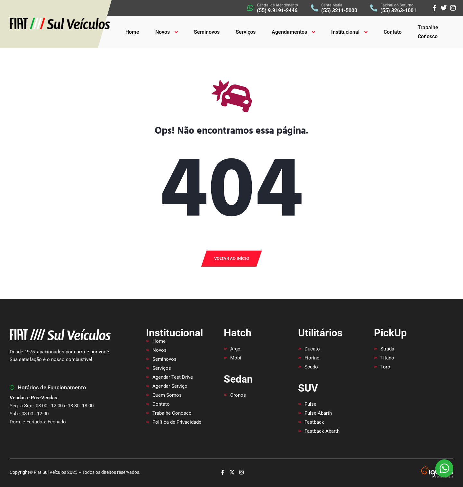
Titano (387, 358)
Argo (235, 349)
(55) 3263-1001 (398, 10)
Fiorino (312, 358)
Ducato (312, 349)
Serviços (246, 32)
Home (132, 32)
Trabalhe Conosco (428, 32)
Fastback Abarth (322, 431)
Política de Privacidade (176, 422)
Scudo (311, 367)
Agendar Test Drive (172, 377)
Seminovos (207, 32)
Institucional (345, 32)
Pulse (310, 404)
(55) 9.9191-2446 (277, 10)
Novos (162, 32)
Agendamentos (289, 32)
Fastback (314, 422)
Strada (387, 349)
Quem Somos (167, 395)
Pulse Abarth (318, 413)
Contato (393, 32)
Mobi (235, 358)
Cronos (238, 395)
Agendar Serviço (169, 386)
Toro (385, 367)
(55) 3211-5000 (339, 10)
